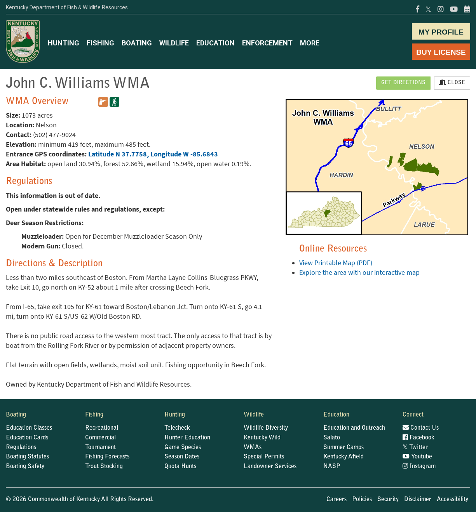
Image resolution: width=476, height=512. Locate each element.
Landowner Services (270, 466)
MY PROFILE (441, 32)
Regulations (21, 447)
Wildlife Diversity (266, 428)
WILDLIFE (174, 43)
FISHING (100, 43)
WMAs (253, 447)
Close (452, 83)
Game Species (182, 447)
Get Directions (403, 83)
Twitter (415, 447)
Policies (362, 499)
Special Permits (264, 457)
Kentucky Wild (262, 438)
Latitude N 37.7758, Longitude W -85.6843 (153, 154)
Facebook (418, 438)
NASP (331, 466)
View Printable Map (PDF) (335, 263)
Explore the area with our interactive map (359, 272)
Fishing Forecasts (107, 457)
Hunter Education (187, 438)
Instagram (419, 466)
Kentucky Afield (343, 457)
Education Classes (29, 428)
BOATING (137, 43)
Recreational (101, 428)
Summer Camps (343, 447)
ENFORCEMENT (267, 43)
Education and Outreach (354, 428)
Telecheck (177, 428)
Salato (331, 438)
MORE (309, 43)
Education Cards (27, 438)
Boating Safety (25, 466)
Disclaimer (417, 499)
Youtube (417, 457)
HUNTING (63, 43)
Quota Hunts (180, 466)
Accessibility (452, 499)
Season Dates (181, 457)
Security (388, 499)
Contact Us (421, 428)
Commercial (100, 438)
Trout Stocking (104, 466)
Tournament (100, 447)
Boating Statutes (27, 457)
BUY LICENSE (441, 52)
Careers (336, 499)
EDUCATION (215, 43)
